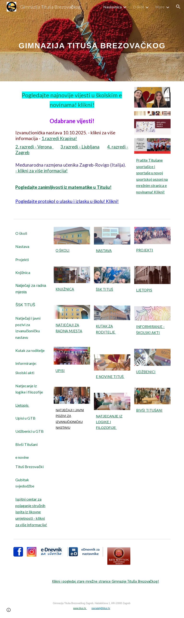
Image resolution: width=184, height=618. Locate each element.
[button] (178, 6)
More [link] (160, 7)
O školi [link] (138, 7)
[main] (91, 40)
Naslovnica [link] (112, 7)
